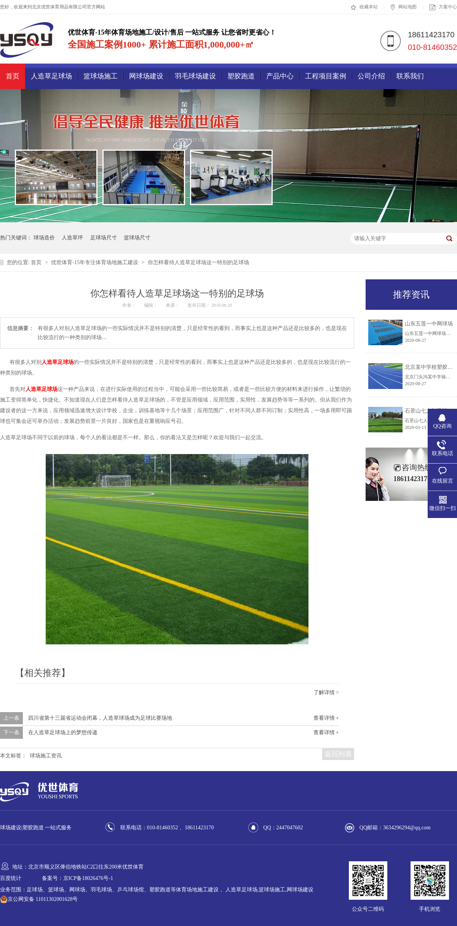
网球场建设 (146, 76)
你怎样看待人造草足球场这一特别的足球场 (198, 262)
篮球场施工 (100, 76)
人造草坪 (72, 238)
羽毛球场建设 (195, 76)
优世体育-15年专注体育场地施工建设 (95, 262)
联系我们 (410, 76)
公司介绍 (371, 76)
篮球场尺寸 (137, 238)
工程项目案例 (325, 76)
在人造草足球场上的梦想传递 (62, 732)
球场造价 (44, 238)
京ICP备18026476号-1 (88, 878)
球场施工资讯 (46, 756)
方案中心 (443, 7)
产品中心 (280, 76)
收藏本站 (364, 7)
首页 (12, 76)
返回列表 (338, 754)
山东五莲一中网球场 (429, 324)
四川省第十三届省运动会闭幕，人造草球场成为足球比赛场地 (100, 718)
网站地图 (404, 7)
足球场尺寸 (103, 238)
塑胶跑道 (241, 76)
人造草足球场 (51, 76)
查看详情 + (326, 718)
